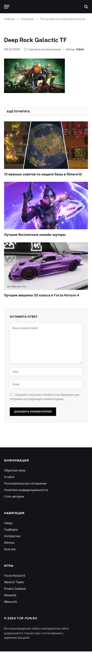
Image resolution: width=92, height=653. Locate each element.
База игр (10, 549)
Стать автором (14, 496)
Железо (9, 542)
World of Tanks (14, 582)
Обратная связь (15, 470)
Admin (80, 49)
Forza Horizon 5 (14, 575)
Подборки (11, 529)
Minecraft (10, 601)
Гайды (8, 523)
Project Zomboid (15, 588)
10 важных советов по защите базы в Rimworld (43, 174)
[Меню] (6, 6)
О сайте (9, 477)
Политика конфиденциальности (26, 490)
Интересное (12, 536)
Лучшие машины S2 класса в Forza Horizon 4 (41, 295)
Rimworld (10, 595)
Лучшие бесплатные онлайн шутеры (35, 235)
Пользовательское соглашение (25, 483)
